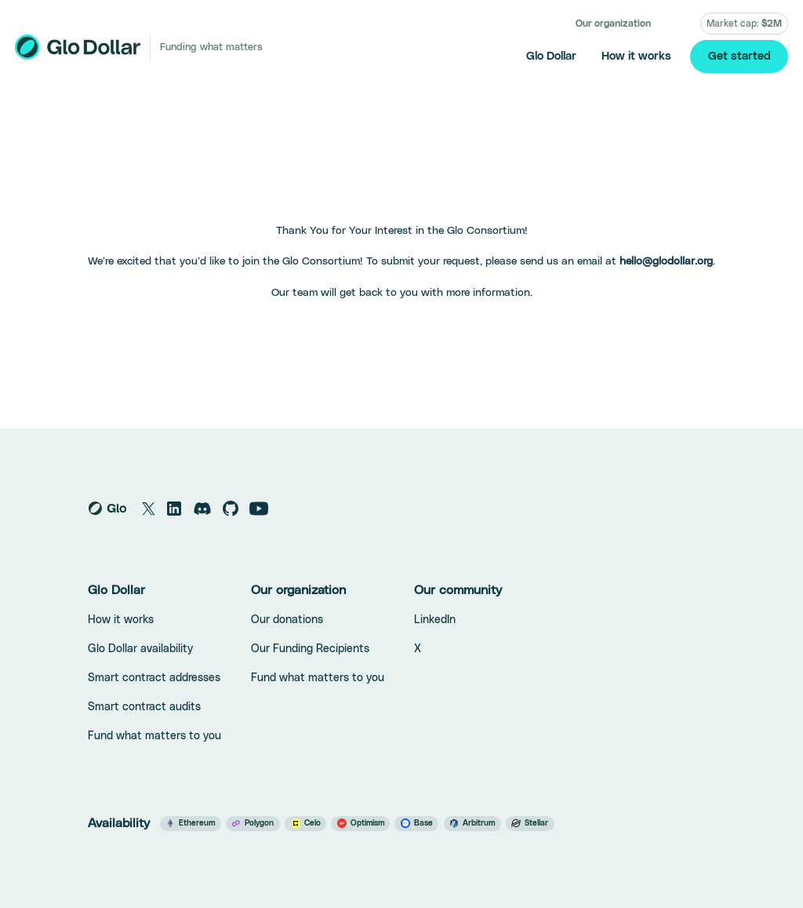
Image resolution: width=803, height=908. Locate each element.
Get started (739, 56)
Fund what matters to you (154, 736)
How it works (636, 56)
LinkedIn (435, 619)
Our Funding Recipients (310, 649)
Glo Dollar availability (140, 649)
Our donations (287, 619)
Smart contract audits (144, 707)
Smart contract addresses (154, 678)
